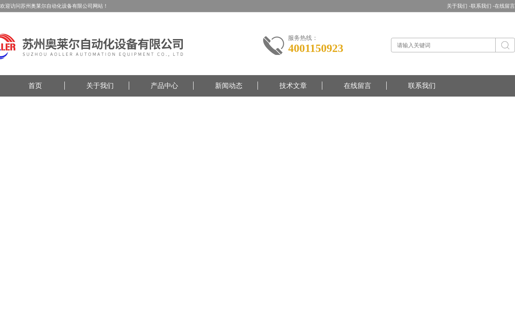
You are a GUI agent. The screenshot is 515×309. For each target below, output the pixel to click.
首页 (35, 85)
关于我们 (100, 85)
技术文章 (293, 85)
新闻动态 (228, 85)
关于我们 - (458, 6)
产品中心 (164, 85)
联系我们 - (482, 6)
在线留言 (504, 6)
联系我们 (422, 85)
